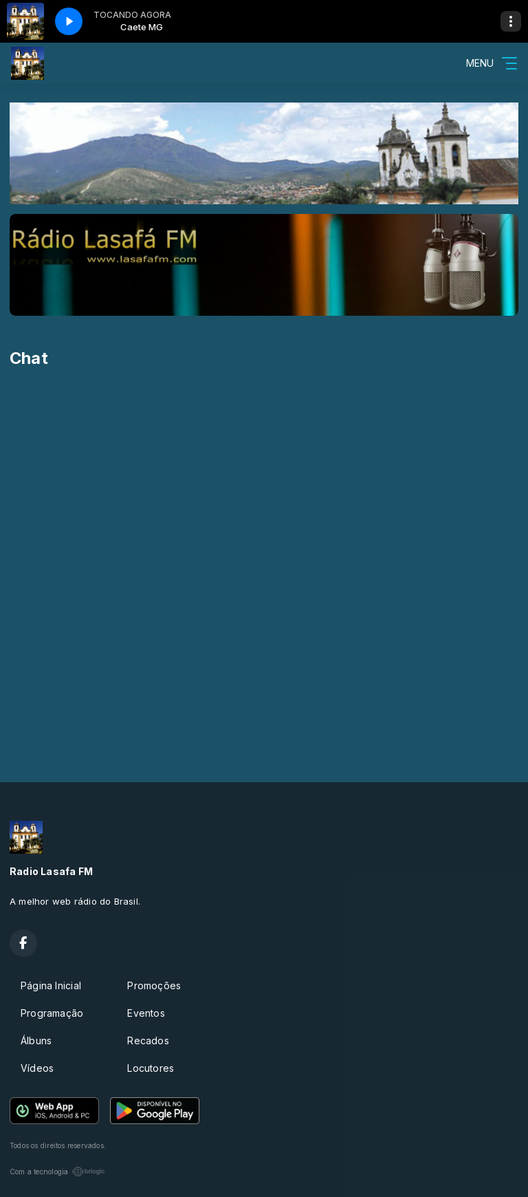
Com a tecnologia (57, 1171)
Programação (52, 1013)
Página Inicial (51, 985)
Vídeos (37, 1068)
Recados (147, 1040)
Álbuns (36, 1040)
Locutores (150, 1068)
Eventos (145, 1013)
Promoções (154, 985)
